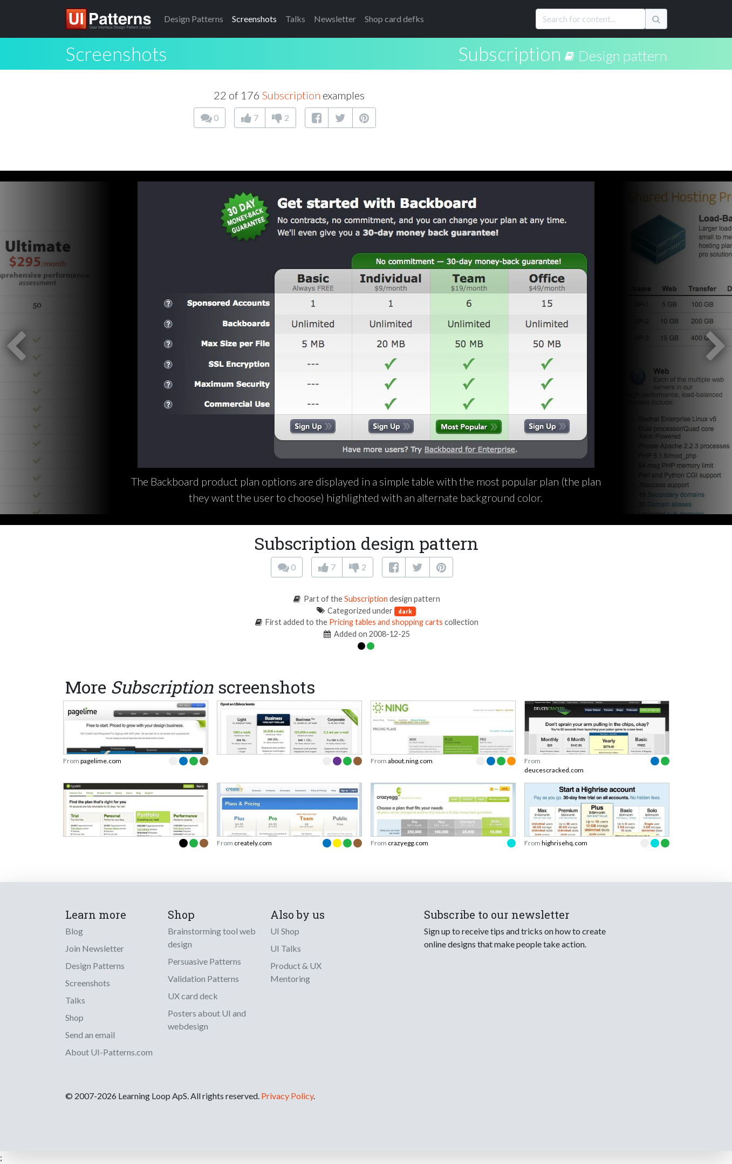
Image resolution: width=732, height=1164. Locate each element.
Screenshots (254, 19)
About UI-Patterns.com (109, 1052)
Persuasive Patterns (204, 961)
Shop (74, 1017)
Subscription (509, 53)
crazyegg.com (408, 843)
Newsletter (335, 19)
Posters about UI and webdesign (207, 1019)
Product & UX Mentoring (295, 972)
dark (405, 611)
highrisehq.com (564, 843)
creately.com (253, 843)
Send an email (90, 1035)
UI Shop (284, 931)
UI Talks (285, 948)
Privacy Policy (287, 1096)
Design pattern (622, 55)
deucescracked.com (554, 770)
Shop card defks (394, 19)
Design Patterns (95, 965)
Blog (74, 931)
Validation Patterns (203, 978)
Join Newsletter (94, 948)
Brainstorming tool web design (212, 937)
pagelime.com (100, 761)
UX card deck (193, 996)
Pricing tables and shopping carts (386, 622)
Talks (295, 19)
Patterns (193, 19)
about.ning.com (410, 761)
